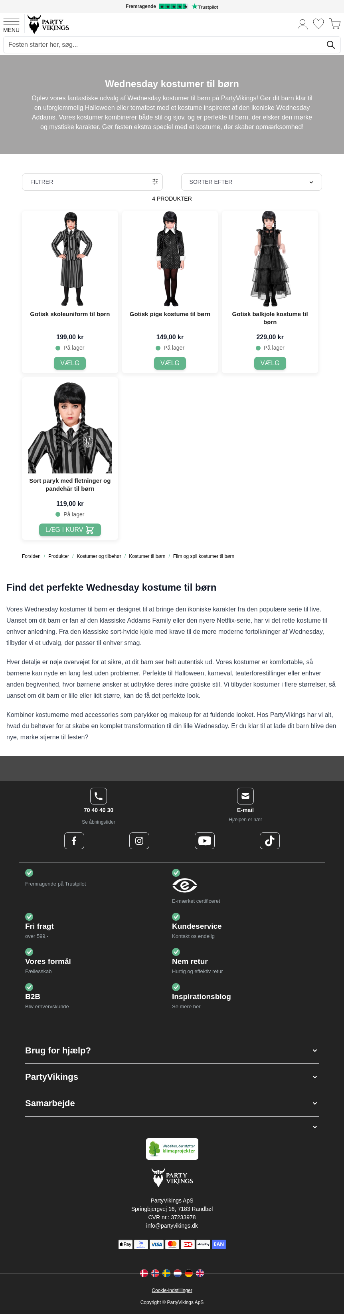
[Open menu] (11, 24)
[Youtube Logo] (205, 840)
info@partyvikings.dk (172, 1225)
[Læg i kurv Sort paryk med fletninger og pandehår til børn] (70, 530)
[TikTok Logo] (270, 840)
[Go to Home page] (48, 24)
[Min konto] (303, 23)
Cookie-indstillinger (172, 1290)
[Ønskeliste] (318, 23)
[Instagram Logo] (139, 840)
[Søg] (330, 45)
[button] (172, 1050)
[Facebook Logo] (74, 840)
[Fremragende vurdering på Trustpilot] (172, 6)
